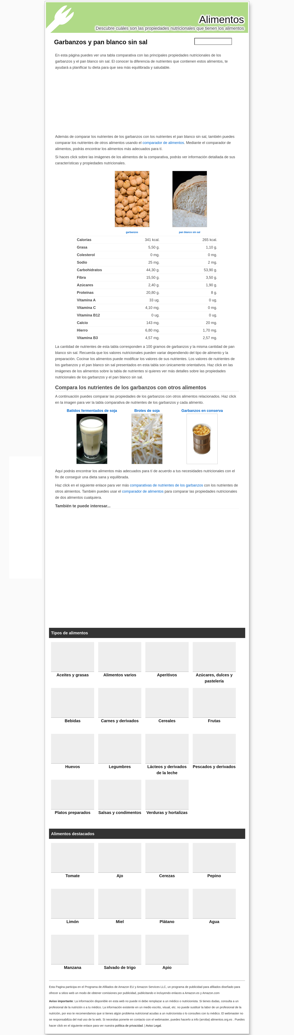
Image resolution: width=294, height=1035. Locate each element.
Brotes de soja (147, 411)
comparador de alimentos (163, 143)
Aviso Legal (153, 1025)
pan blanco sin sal (189, 232)
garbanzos (132, 232)
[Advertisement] (147, 101)
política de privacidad (129, 1025)
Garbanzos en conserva (202, 411)
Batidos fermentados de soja (92, 411)
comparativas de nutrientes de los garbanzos (166, 485)
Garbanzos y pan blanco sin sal (100, 42)
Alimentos (221, 19)
